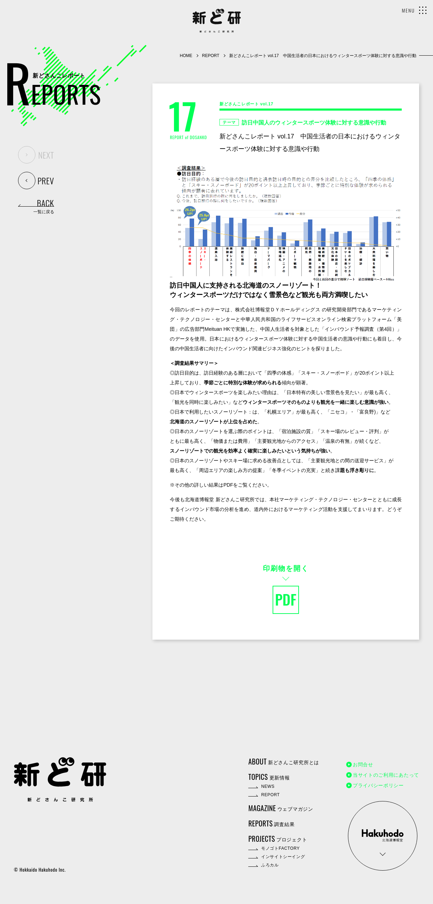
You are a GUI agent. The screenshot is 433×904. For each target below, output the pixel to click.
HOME (186, 55)
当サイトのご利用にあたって (386, 775)
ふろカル (269, 865)
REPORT (210, 55)
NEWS (267, 786)
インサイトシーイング (283, 856)
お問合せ (363, 764)
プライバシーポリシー (378, 785)
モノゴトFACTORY (280, 848)
